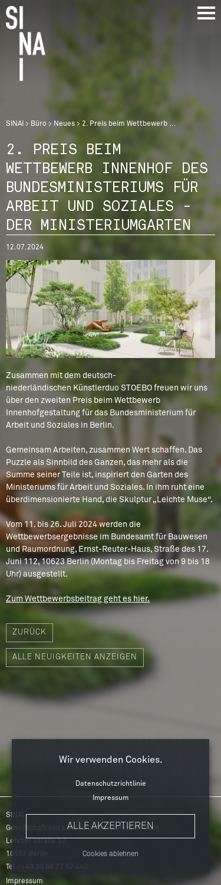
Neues (64, 124)
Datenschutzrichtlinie (110, 784)
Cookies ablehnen (110, 854)
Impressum (110, 798)
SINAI (15, 124)
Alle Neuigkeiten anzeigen (74, 657)
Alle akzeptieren (110, 826)
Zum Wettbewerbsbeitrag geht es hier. (78, 599)
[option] (110, 309)
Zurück (29, 632)
